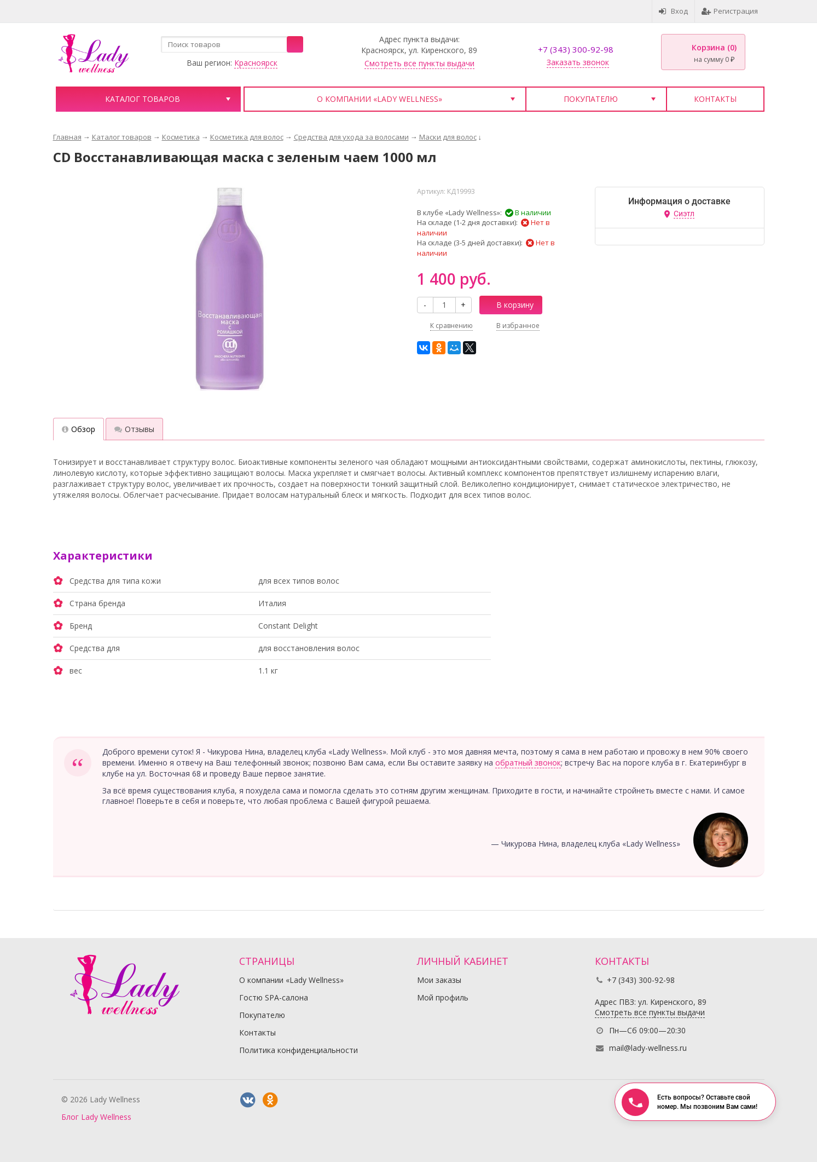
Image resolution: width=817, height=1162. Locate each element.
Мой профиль (442, 997)
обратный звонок (528, 762)
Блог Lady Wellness (96, 1117)
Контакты (715, 99)
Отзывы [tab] (134, 429)
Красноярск (255, 62)
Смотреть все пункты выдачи (419, 63)
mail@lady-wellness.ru (648, 1048)
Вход (673, 11)
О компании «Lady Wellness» (379, 99)
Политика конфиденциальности (298, 1050)
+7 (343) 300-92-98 (575, 49)
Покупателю (591, 99)
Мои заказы (439, 980)
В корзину (509, 305)
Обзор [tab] (78, 429)
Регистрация (730, 11)
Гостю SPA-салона (273, 997)
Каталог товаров (142, 99)
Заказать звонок (578, 62)
